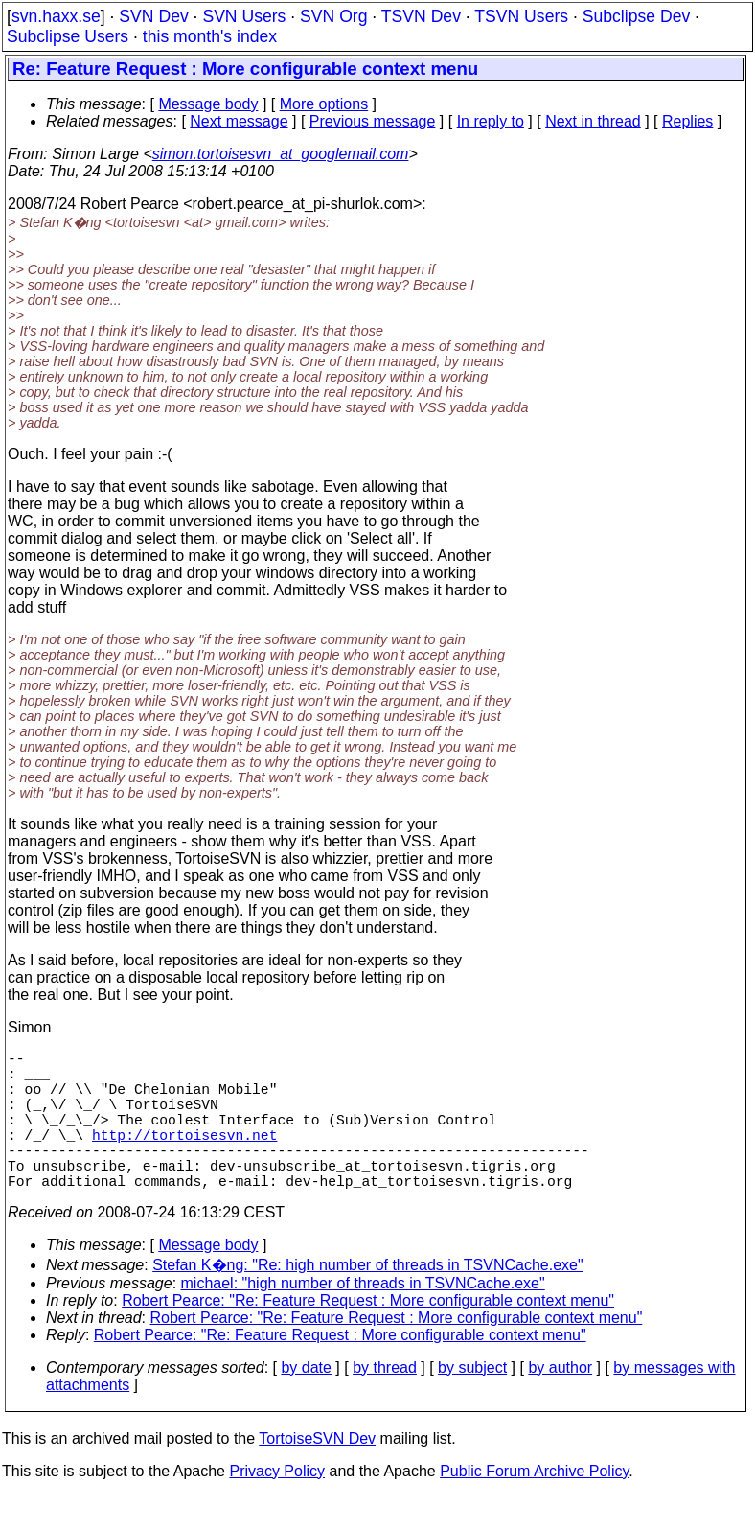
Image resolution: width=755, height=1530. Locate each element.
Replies (687, 121)
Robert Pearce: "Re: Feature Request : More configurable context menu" (368, 1335)
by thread (385, 1402)
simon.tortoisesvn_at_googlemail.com (280, 154)
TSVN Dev (421, 16)
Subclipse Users (67, 36)
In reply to (490, 121)
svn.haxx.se (56, 16)
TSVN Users (521, 16)
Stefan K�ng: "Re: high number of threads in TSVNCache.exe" (367, 1299)
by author (560, 1402)
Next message (238, 121)
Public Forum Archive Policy (534, 1505)
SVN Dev (153, 16)
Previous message (372, 121)
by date (306, 1402)
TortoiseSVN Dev (317, 1473)
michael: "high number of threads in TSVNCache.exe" (363, 1318)
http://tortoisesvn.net (184, 1157)
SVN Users (244, 16)
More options (324, 104)
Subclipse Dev (636, 16)
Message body (208, 104)
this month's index (210, 36)
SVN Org (333, 16)
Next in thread (593, 121)
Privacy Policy (277, 1505)
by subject (472, 1402)
